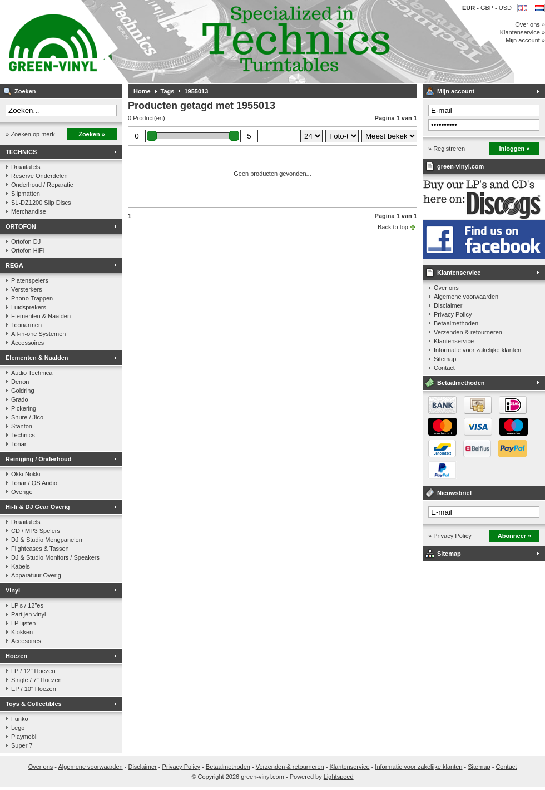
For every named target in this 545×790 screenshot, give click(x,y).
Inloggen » (514, 148)
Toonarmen (26, 325)
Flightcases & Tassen (40, 548)
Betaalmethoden (456, 323)
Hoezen (16, 656)
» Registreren (446, 148)
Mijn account (455, 91)
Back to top (393, 227)
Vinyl (13, 590)
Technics (23, 435)
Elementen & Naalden (41, 316)
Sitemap (445, 359)
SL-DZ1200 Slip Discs (41, 202)
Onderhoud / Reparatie (42, 184)
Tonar (19, 444)
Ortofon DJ (26, 241)
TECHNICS (21, 152)
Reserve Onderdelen (39, 175)
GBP (487, 7)
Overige (22, 491)
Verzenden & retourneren (468, 332)
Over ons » (530, 24)
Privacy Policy (453, 314)
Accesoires (26, 641)
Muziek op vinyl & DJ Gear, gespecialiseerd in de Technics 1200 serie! (147, 41)
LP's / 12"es (27, 605)
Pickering (23, 408)
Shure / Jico (27, 417)
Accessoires (27, 342)
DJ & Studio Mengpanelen (46, 539)
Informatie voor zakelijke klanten (477, 350)
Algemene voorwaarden (466, 296)
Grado (19, 399)
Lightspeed (339, 776)
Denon (20, 381)
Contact (444, 367)
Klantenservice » (522, 32)
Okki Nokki (26, 474)
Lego (17, 727)
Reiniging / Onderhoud (39, 459)
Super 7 (22, 745)
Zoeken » (91, 134)
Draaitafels (26, 167)
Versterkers (26, 289)
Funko (19, 718)
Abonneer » (515, 535)
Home (142, 91)
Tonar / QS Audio (34, 483)
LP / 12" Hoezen (33, 671)
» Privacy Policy (450, 535)
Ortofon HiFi (27, 250)
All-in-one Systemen (38, 333)
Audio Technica (31, 372)
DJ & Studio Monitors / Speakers (55, 557)
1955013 (196, 91)
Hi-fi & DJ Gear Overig (38, 506)
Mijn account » (525, 40)
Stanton (21, 426)
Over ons (446, 287)
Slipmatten (25, 193)
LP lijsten (23, 623)
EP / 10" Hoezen (33, 688)
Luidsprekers (28, 307)
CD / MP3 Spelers (35, 530)
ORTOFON (21, 226)
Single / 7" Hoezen (36, 680)
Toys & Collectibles (34, 703)
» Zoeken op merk (30, 134)
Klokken (22, 632)
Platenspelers (29, 280)
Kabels (20, 566)
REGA (14, 265)
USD (505, 7)
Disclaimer (448, 305)
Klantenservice (458, 272)
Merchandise (28, 211)
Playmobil (24, 736)
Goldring (22, 390)
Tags (168, 91)
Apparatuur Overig (36, 575)
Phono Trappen (32, 298)
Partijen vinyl (28, 614)
